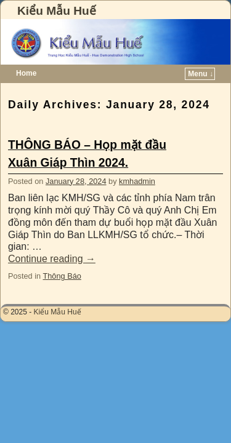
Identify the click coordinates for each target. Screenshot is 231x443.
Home (26, 73)
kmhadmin (137, 181)
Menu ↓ (200, 74)
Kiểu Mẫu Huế (56, 10)
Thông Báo (62, 276)
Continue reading (51, 258)
